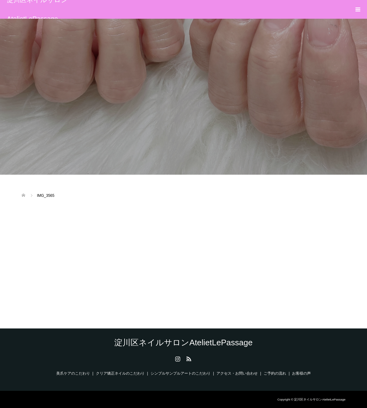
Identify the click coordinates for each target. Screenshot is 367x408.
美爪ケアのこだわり (73, 373)
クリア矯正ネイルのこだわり (120, 373)
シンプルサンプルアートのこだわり (181, 373)
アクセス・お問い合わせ (237, 373)
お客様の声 (301, 373)
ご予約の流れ (275, 373)
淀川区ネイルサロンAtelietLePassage (37, 9)
